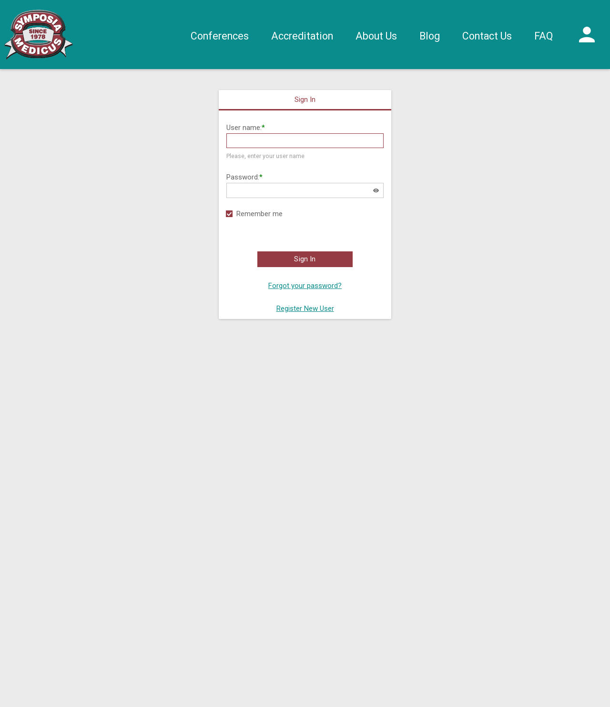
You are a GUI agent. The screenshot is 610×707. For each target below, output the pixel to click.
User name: (244, 127)
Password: (242, 177)
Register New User (305, 308)
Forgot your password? (305, 285)
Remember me (259, 213)
